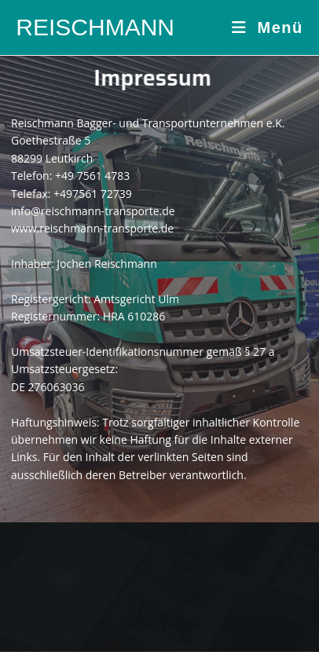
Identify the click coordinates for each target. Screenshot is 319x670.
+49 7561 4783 (92, 175)
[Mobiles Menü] (267, 27)
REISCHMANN (95, 27)
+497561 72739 (92, 193)
